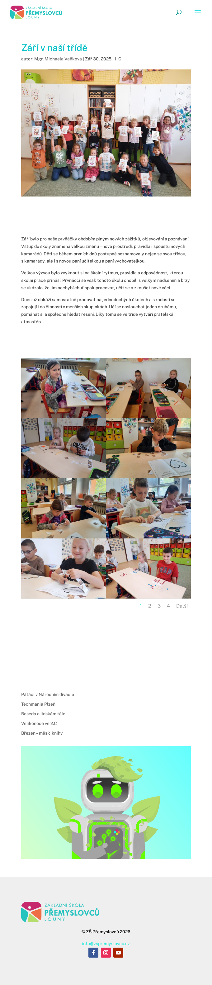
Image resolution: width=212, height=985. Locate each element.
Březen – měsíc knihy (42, 733)
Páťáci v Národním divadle (47, 694)
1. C (118, 58)
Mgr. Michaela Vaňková (58, 58)
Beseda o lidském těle (43, 713)
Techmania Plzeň (38, 704)
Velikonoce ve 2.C (39, 723)
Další (182, 606)
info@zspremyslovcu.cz (106, 943)
